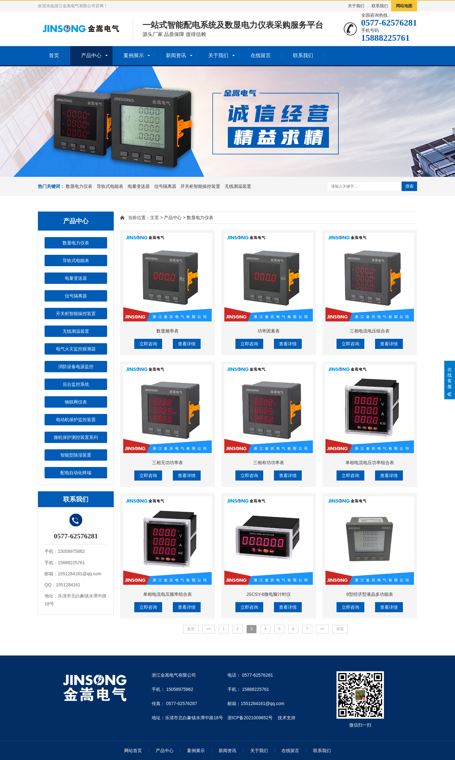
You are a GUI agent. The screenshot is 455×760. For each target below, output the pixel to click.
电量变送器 (139, 186)
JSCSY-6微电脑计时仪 (268, 594)
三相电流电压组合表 (370, 330)
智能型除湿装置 (75, 455)
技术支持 (286, 717)
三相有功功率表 (268, 462)
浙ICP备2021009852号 (250, 717)
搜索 (409, 186)
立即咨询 (148, 343)
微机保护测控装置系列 (76, 437)
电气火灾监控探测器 (76, 348)
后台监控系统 (76, 384)
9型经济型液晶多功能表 (369, 594)
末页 (340, 629)
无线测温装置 (238, 186)
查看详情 (187, 343)
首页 (54, 55)
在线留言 (261, 55)
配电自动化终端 (75, 472)
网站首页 (133, 750)
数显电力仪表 (79, 186)
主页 (154, 217)
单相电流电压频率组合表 (167, 594)
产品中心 (91, 55)
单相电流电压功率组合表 (369, 462)
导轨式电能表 (110, 186)
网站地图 (404, 5)
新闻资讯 (176, 55)
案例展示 (134, 55)
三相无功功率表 (167, 462)
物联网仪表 (76, 401)
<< (208, 629)
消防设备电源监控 (76, 366)
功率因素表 (269, 330)
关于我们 (356, 5)
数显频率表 (167, 330)
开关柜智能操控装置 (200, 186)
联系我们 (380, 5)
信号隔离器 (165, 186)
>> (322, 629)
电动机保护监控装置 (76, 419)
